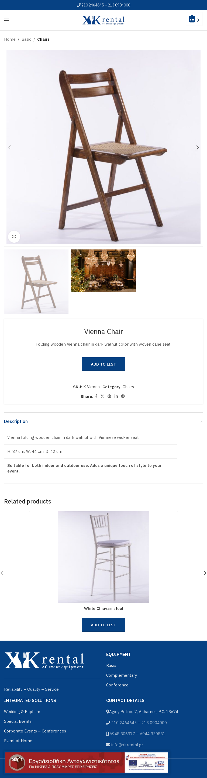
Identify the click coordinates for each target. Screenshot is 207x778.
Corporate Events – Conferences (35, 731)
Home (10, 39)
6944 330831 (152, 733)
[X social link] (102, 396)
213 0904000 (119, 5)
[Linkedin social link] (116, 396)
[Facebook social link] (96, 396)
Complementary (121, 675)
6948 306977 (122, 733)
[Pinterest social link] (109, 396)
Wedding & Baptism (22, 711)
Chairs (43, 39)
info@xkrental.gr (127, 744)
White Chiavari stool (103, 608)
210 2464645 (92, 5)
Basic (26, 39)
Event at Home (18, 740)
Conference (117, 684)
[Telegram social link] (122, 396)
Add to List (103, 364)
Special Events (18, 721)
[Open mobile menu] (6, 20)
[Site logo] (103, 19)
